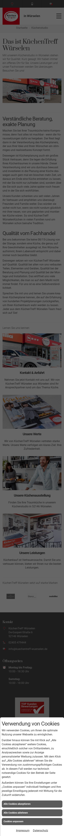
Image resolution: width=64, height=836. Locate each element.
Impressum (23, 830)
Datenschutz (40, 830)
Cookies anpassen (13, 821)
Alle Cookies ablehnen (16, 812)
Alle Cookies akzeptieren (17, 804)
